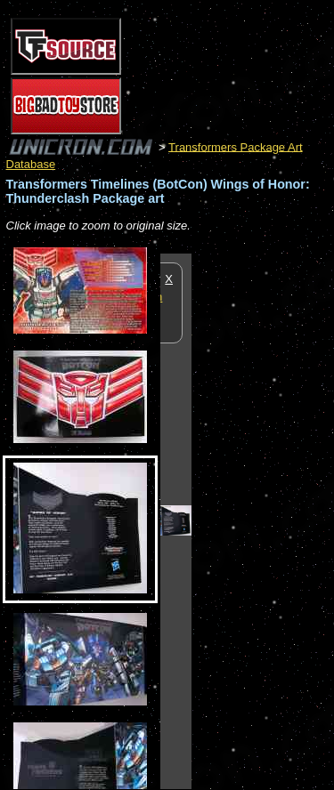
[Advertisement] (262, 520)
